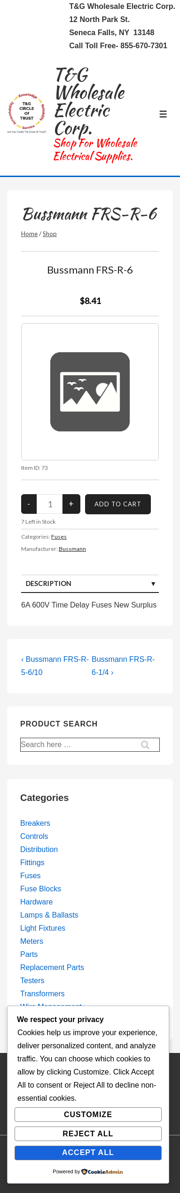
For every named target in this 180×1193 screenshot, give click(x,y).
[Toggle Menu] (163, 114)
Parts (29, 954)
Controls (34, 836)
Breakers (35, 823)
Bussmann (72, 548)
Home (29, 233)
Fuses (59, 536)
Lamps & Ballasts (49, 915)
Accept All (88, 1152)
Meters (31, 941)
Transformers (42, 994)
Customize (88, 1115)
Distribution (39, 849)
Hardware (36, 902)
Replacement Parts (52, 967)
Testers (32, 981)
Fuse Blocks (40, 889)
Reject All (88, 1134)
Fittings (32, 863)
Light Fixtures (42, 928)
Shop (50, 233)
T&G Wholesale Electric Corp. (88, 101)
